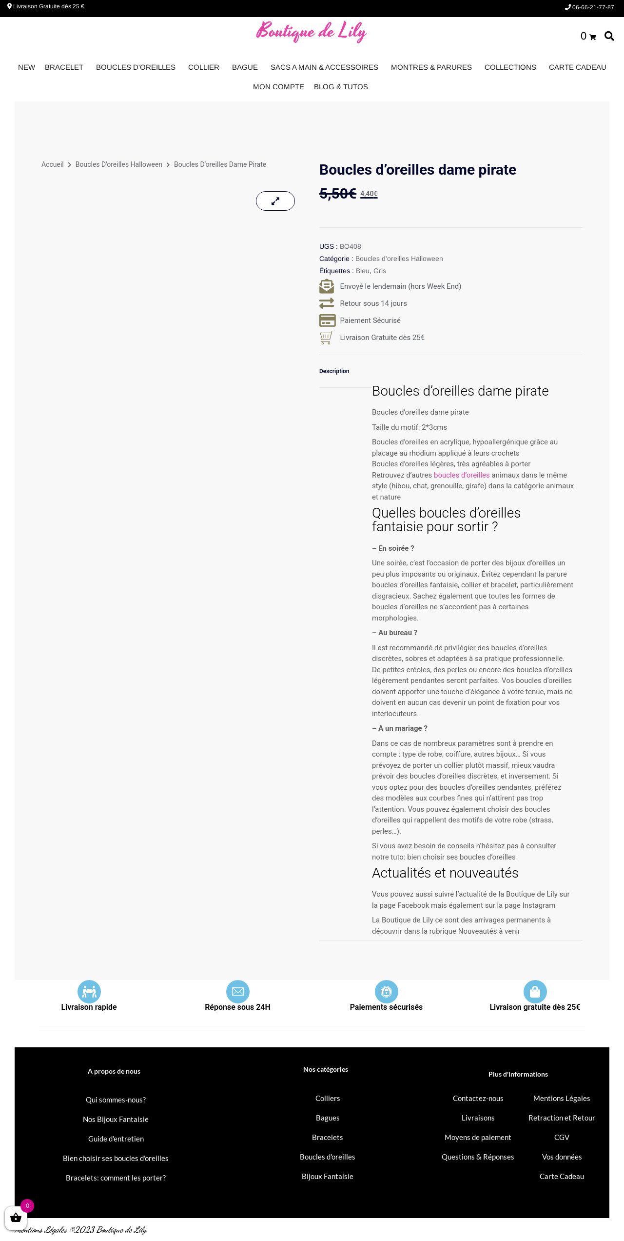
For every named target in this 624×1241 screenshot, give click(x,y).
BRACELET (64, 67)
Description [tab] (334, 371)
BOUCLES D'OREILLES (136, 67)
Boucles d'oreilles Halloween (119, 164)
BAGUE (245, 67)
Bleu (363, 271)
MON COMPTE (278, 86)
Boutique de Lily (312, 31)
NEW (26, 67)
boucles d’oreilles (462, 475)
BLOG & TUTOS (341, 86)
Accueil (52, 164)
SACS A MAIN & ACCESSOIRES (324, 67)
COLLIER (203, 67)
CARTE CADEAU (577, 67)
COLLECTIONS (510, 67)
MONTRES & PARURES (431, 67)
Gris (379, 271)
